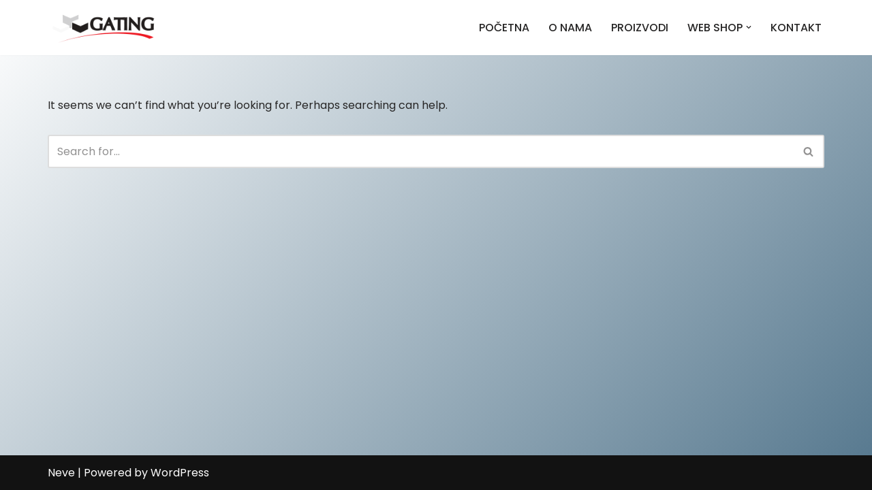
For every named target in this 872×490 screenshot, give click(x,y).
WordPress (180, 472)
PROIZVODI (639, 27)
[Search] (421, 151)
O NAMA (570, 27)
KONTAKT (796, 27)
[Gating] (103, 27)
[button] (748, 27)
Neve (61, 472)
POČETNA (504, 27)
